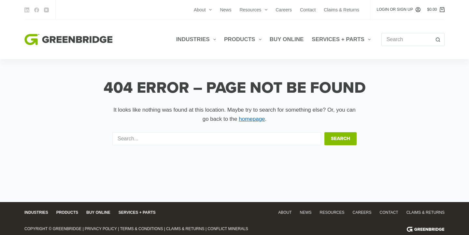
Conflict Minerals (227, 229)
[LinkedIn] (26, 10)
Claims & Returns (341, 9)
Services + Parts (342, 39)
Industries (197, 39)
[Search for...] (406, 39)
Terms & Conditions (141, 229)
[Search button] (438, 39)
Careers (284, 9)
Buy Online (287, 39)
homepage (252, 119)
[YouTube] (46, 10)
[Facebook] (36, 10)
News (225, 9)
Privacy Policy (101, 229)
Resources (254, 10)
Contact (308, 9)
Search (340, 138)
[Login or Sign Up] (399, 10)
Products (244, 39)
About (204, 10)
